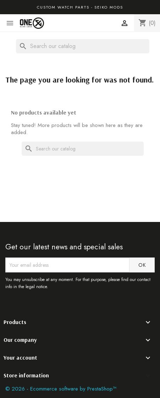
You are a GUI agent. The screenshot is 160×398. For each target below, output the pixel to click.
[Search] (82, 46)
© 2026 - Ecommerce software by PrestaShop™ (60, 389)
